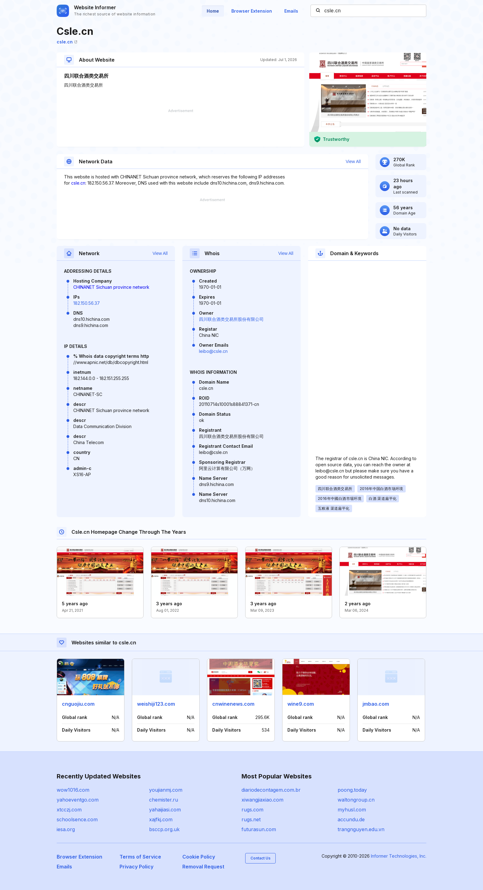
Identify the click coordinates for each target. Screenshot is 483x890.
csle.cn (67, 41)
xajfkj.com (160, 819)
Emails (291, 11)
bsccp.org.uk (164, 829)
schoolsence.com (77, 819)
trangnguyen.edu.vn (361, 829)
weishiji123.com (156, 704)
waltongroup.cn (356, 800)
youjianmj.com (165, 790)
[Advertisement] (180, 128)
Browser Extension (251, 11)
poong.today (352, 790)
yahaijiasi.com (165, 809)
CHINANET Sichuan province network (111, 287)
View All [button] (353, 161)
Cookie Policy (198, 857)
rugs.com (252, 809)
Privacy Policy (136, 866)
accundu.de (351, 819)
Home (213, 11)
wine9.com (300, 704)
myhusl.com (352, 809)
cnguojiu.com (78, 704)
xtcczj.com (69, 809)
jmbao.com (376, 704)
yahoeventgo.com (78, 800)
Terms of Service (140, 857)
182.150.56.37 (86, 303)
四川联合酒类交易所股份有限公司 (231, 319)
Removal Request (203, 866)
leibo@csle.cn (213, 351)
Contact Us (260, 858)
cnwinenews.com (233, 704)
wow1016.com (73, 790)
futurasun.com (259, 829)
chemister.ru (163, 800)
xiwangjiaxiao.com (262, 800)
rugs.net (251, 819)
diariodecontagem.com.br (271, 790)
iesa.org (66, 829)
